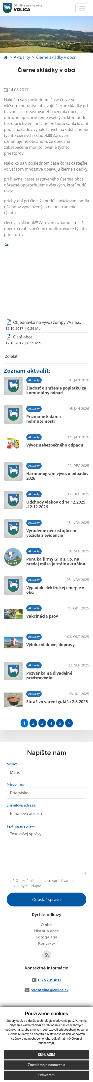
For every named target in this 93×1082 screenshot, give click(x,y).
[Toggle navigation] (82, 8)
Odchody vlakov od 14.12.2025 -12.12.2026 (55, 504)
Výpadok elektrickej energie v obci (55, 590)
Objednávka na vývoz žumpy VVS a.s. (47, 322)
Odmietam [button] (46, 1075)
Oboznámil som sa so (43, 883)
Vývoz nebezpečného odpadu (54, 445)
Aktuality (22, 57)
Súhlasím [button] (46, 1055)
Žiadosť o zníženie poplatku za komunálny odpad (56, 390)
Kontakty (46, 943)
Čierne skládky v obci (55, 57)
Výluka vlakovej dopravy (50, 644)
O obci (46, 925)
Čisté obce (22, 337)
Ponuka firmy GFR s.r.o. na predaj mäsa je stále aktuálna (55, 561)
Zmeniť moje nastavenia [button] (46, 1065)
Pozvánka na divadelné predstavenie (49, 675)
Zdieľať (11, 356)
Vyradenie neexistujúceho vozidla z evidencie (52, 533)
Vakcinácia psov (42, 616)
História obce (46, 931)
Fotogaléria (46, 937)
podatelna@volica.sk (49, 990)
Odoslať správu (46, 899)
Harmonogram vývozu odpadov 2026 (57, 476)
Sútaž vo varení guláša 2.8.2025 (57, 701)
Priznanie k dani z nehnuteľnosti (44, 419)
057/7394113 (49, 980)
